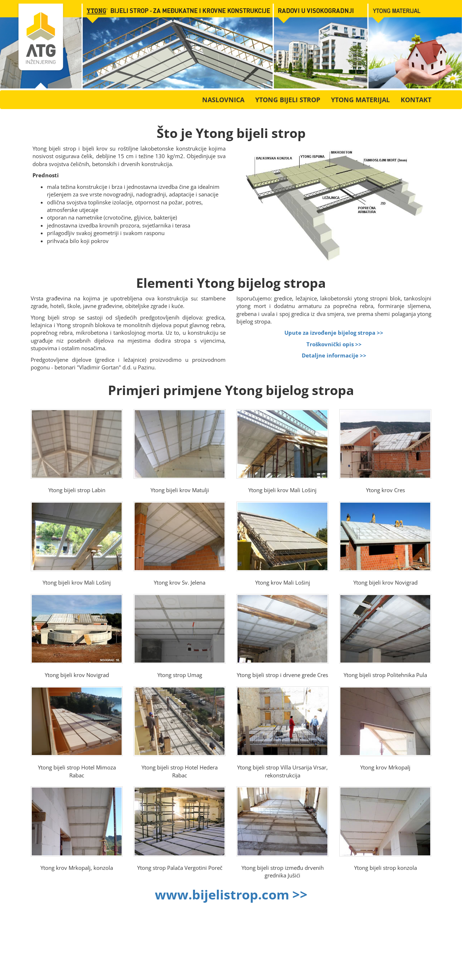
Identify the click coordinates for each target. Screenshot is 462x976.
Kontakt (416, 99)
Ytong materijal (360, 99)
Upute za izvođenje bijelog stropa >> (333, 332)
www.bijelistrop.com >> (231, 894)
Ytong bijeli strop (287, 99)
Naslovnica (223, 99)
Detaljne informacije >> (334, 355)
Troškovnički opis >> (334, 344)
